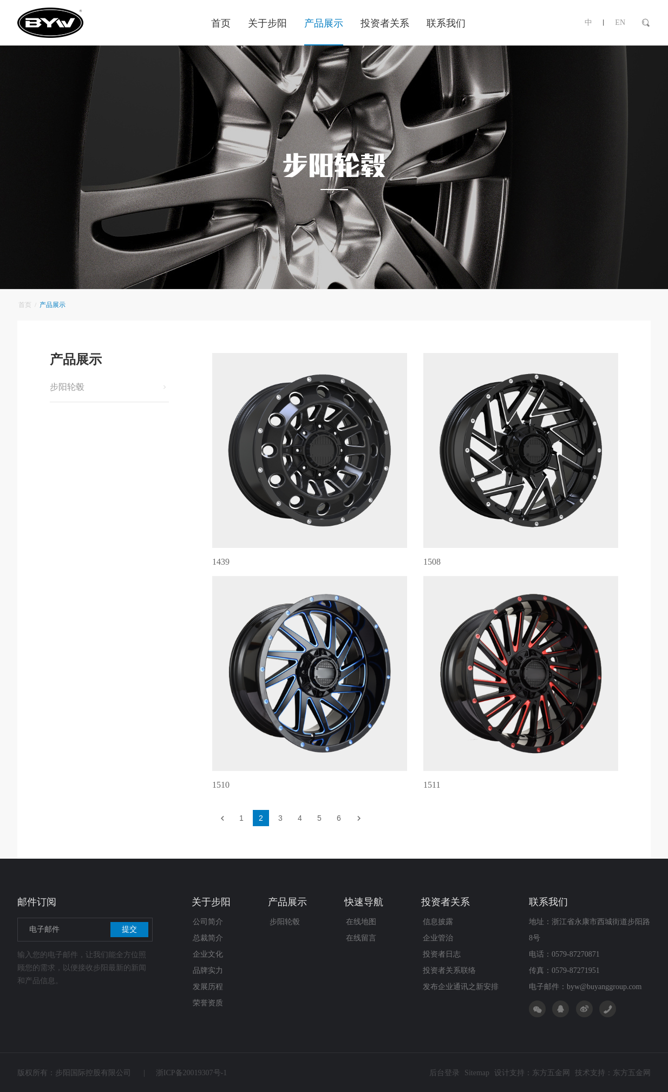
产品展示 (51, 305)
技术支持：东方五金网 (613, 1073)
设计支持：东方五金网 (532, 1073)
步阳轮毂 (67, 386)
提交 (129, 929)
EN (620, 22)
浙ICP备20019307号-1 (185, 1073)
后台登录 (444, 1073)
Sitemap (476, 1073)
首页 (24, 305)
